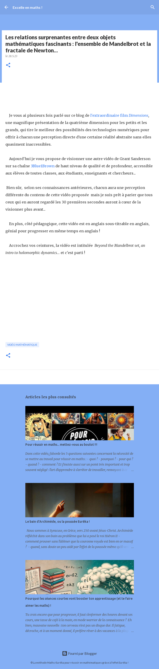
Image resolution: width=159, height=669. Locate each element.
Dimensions (138, 115)
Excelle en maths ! (28, 7)
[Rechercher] (152, 7)
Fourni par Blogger (79, 653)
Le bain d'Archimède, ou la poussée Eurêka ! (57, 521)
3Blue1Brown (43, 166)
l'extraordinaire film (109, 115)
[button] (8, 65)
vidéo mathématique (22, 344)
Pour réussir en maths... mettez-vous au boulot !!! (61, 444)
